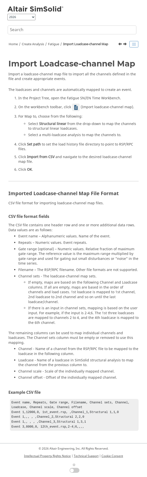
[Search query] (72, 29)
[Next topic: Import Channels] (125, 45)
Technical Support (86, 456)
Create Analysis (33, 44)
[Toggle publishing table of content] (133, 44)
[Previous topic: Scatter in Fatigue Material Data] (120, 45)
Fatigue (53, 44)
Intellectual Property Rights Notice (47, 456)
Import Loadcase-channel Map (85, 44)
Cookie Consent (112, 456)
